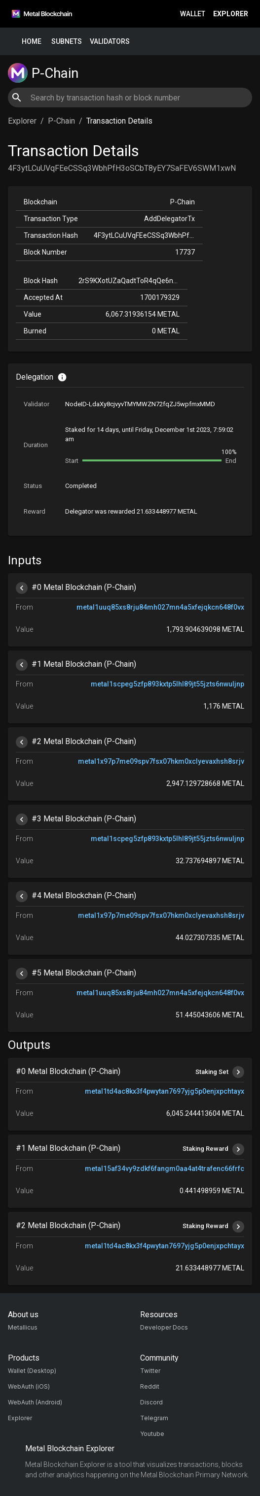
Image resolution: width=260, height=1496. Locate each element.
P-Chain (61, 121)
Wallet (192, 14)
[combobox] (130, 97)
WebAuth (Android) (35, 1402)
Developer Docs (164, 1327)
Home (31, 42)
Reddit (149, 1386)
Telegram (154, 1418)
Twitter (150, 1370)
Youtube (152, 1433)
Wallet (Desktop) (32, 1370)
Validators (110, 42)
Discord (151, 1402)
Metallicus (22, 1327)
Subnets (66, 42)
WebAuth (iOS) (29, 1386)
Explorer (230, 14)
